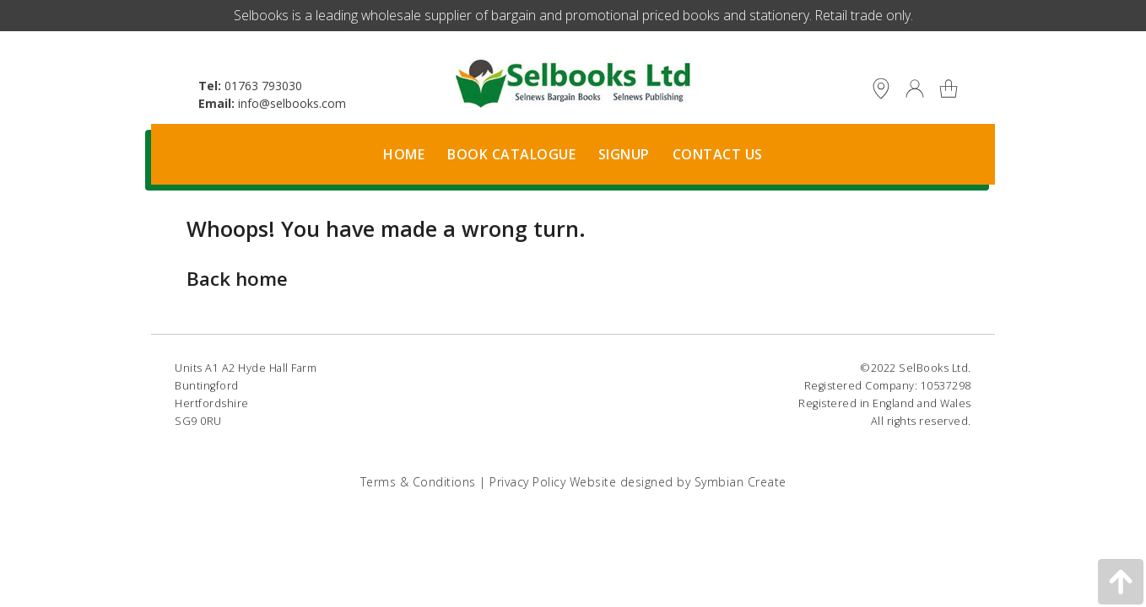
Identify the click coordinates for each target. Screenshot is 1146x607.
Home (403, 154)
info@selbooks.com (292, 103)
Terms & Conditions (418, 482)
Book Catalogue (511, 154)
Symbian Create (741, 482)
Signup (624, 154)
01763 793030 (263, 86)
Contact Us (718, 154)
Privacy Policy (527, 482)
